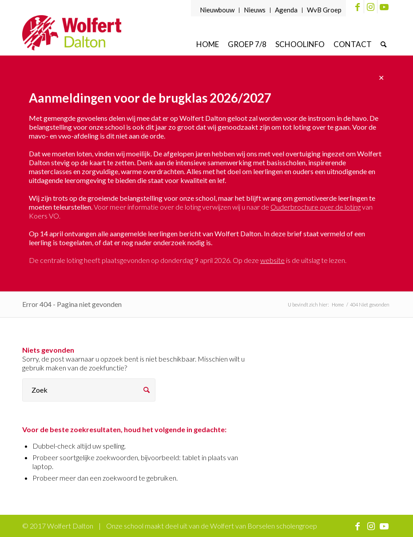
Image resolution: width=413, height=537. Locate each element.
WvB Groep (324, 10)
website (272, 260)
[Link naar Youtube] (384, 6)
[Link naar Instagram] (370, 6)
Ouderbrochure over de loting (315, 207)
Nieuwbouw (217, 10)
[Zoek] (383, 44)
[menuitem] (217, 10)
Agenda (286, 10)
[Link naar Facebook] (357, 6)
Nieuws (255, 10)
